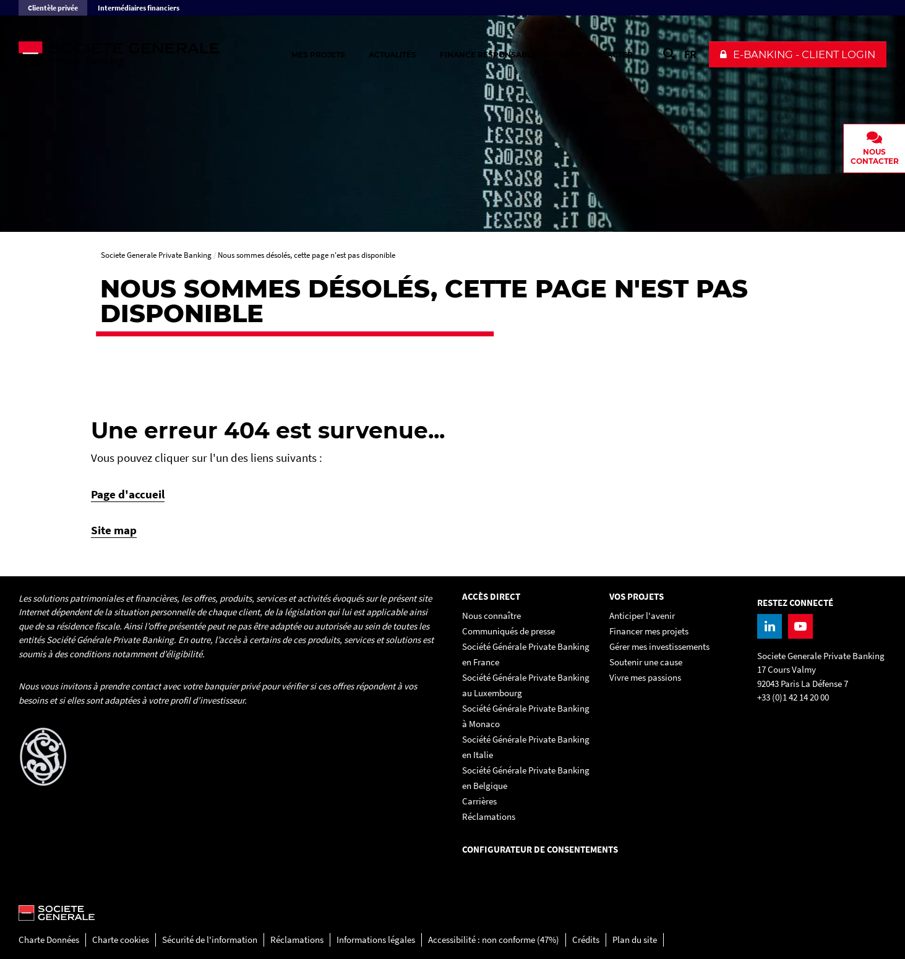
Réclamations (297, 939)
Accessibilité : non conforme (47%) (493, 939)
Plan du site (634, 939)
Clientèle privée (53, 7)
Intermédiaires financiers (138, 7)
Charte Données (49, 939)
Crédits (585, 939)
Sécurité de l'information (209, 939)
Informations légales (376, 939)
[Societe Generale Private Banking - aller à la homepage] (155, 54)
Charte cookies (120, 939)
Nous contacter (596, 54)
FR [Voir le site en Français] (690, 54)
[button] (797, 54)
